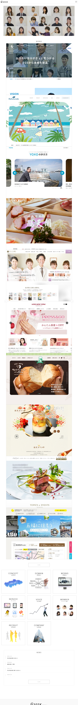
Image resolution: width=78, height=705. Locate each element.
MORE (39, 565)
